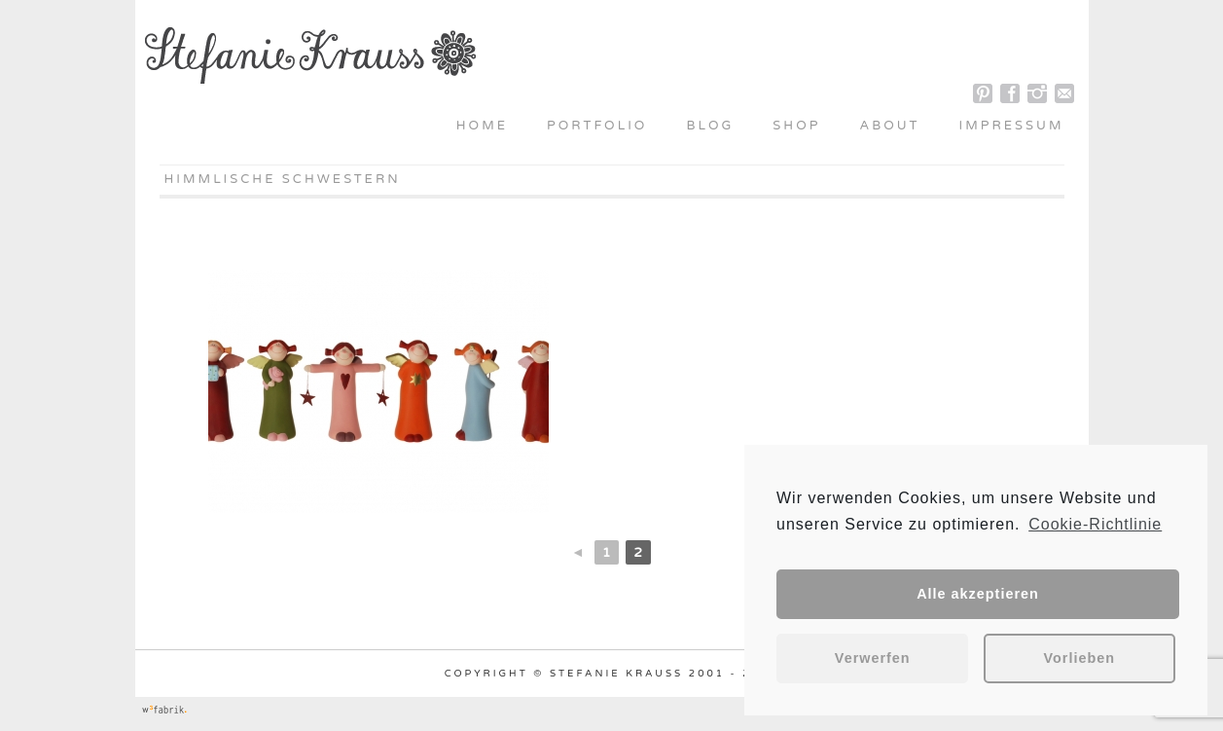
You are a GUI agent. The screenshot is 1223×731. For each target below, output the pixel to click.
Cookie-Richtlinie (1095, 524)
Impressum (1011, 125)
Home (482, 125)
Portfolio (597, 125)
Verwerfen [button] (873, 658)
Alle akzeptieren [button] (978, 594)
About (889, 125)
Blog (710, 125)
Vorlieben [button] (1080, 658)
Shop (796, 125)
